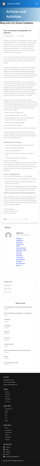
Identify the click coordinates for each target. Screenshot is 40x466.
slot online (19, 261)
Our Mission (8, 399)
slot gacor (19, 254)
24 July (5, 315)
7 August (6, 309)
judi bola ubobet (20, 259)
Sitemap (7, 435)
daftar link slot (20, 244)
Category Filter (8, 282)
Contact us (7, 439)
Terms (6, 428)
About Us (7, 392)
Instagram (8, 451)
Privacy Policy (8, 430)
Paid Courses (7, 285)
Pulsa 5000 (19, 242)
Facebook (8, 447)
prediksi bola (19, 240)
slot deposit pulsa (21, 248)
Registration (8, 437)
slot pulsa (18, 238)
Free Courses (7, 288)
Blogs (6, 420)
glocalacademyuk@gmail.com (13, 456)
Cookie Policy (8, 432)
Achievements (8, 408)
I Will (6, 413)
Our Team (7, 401)
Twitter (7, 449)
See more (7, 292)
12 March (6, 321)
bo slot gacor (19, 257)
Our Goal (7, 396)
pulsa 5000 (19, 252)
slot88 (18, 246)
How (6, 418)
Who (6, 416)
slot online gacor (20, 263)
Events (6, 411)
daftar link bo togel (21, 250)
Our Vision (7, 394)
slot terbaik (19, 255)
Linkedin (8, 454)
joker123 (18, 265)
